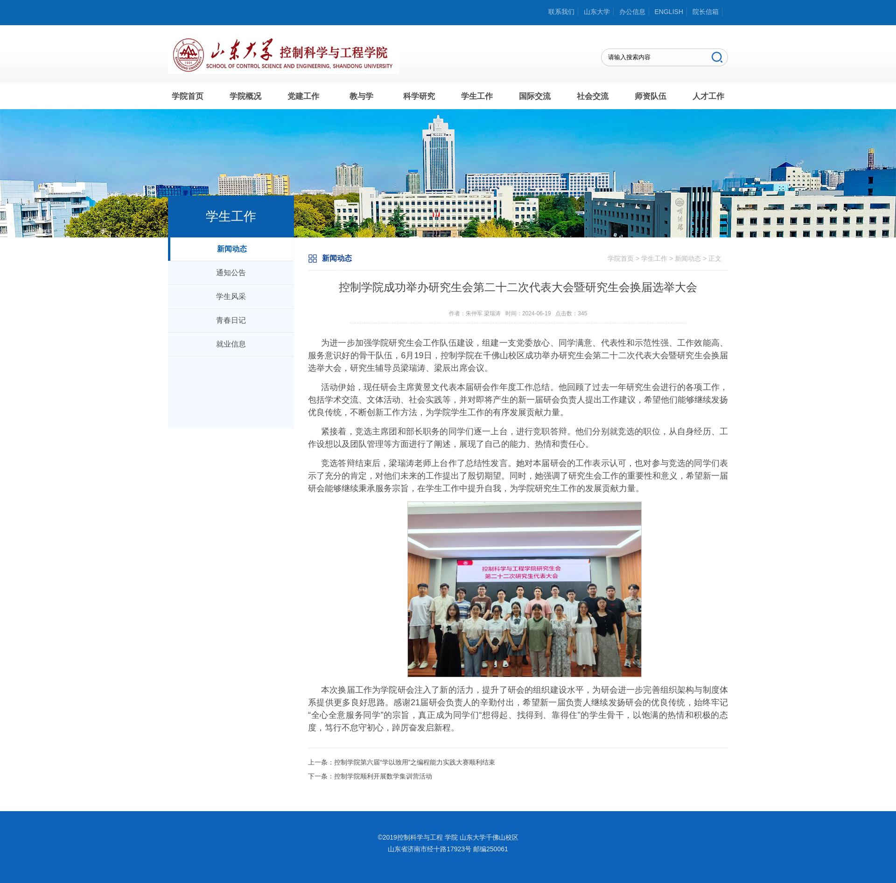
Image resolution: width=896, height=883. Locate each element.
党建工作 (303, 96)
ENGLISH (669, 11)
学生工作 (477, 96)
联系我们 (561, 11)
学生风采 (231, 296)
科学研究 (419, 96)
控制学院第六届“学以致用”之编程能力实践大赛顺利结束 (414, 762)
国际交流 (535, 96)
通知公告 (231, 273)
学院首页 (187, 96)
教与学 (361, 96)
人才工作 (708, 96)
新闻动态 (232, 249)
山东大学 (597, 11)
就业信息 (231, 344)
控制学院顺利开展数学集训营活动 (383, 776)
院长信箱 (706, 11)
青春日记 (231, 320)
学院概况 (245, 96)
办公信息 (632, 11)
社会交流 (593, 96)
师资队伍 (650, 96)
